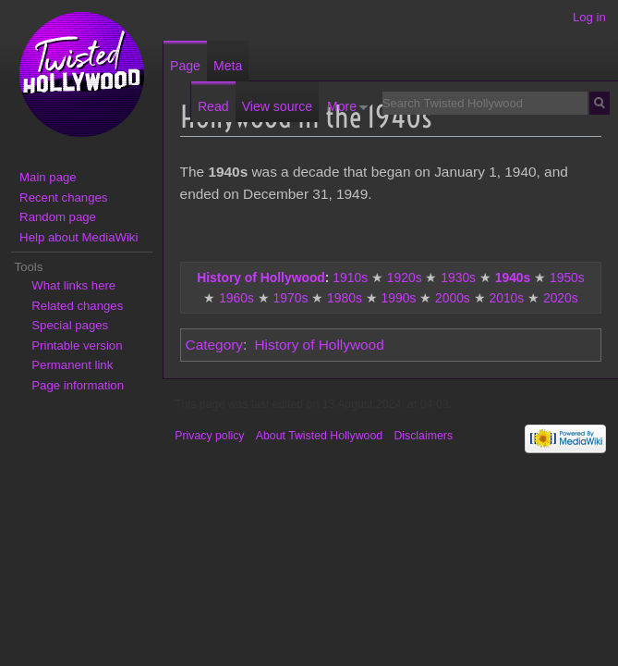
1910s (350, 277)
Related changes (77, 306)
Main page (48, 177)
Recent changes (63, 197)
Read (213, 106)
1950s (567, 277)
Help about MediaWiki (78, 237)
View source (277, 106)
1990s (399, 297)
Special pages (69, 325)
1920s (404, 277)
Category (214, 344)
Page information (77, 385)
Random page (57, 217)
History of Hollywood (261, 277)
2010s (506, 297)
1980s (344, 297)
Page (185, 65)
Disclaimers (423, 435)
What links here (73, 285)
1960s (236, 297)
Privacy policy (209, 435)
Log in (589, 17)
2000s (452, 297)
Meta (227, 65)
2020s (560, 297)
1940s (513, 277)
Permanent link (72, 365)
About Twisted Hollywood (319, 435)
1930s (458, 277)
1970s (291, 297)
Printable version (76, 345)
